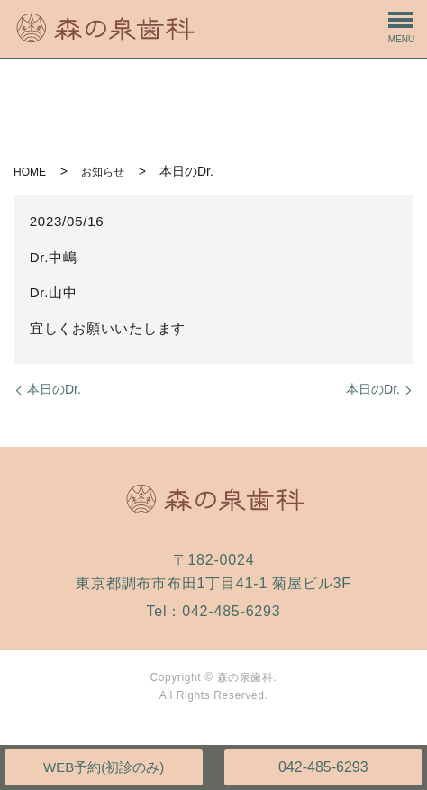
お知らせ (102, 172)
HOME (30, 172)
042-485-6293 (323, 767)
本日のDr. (54, 389)
